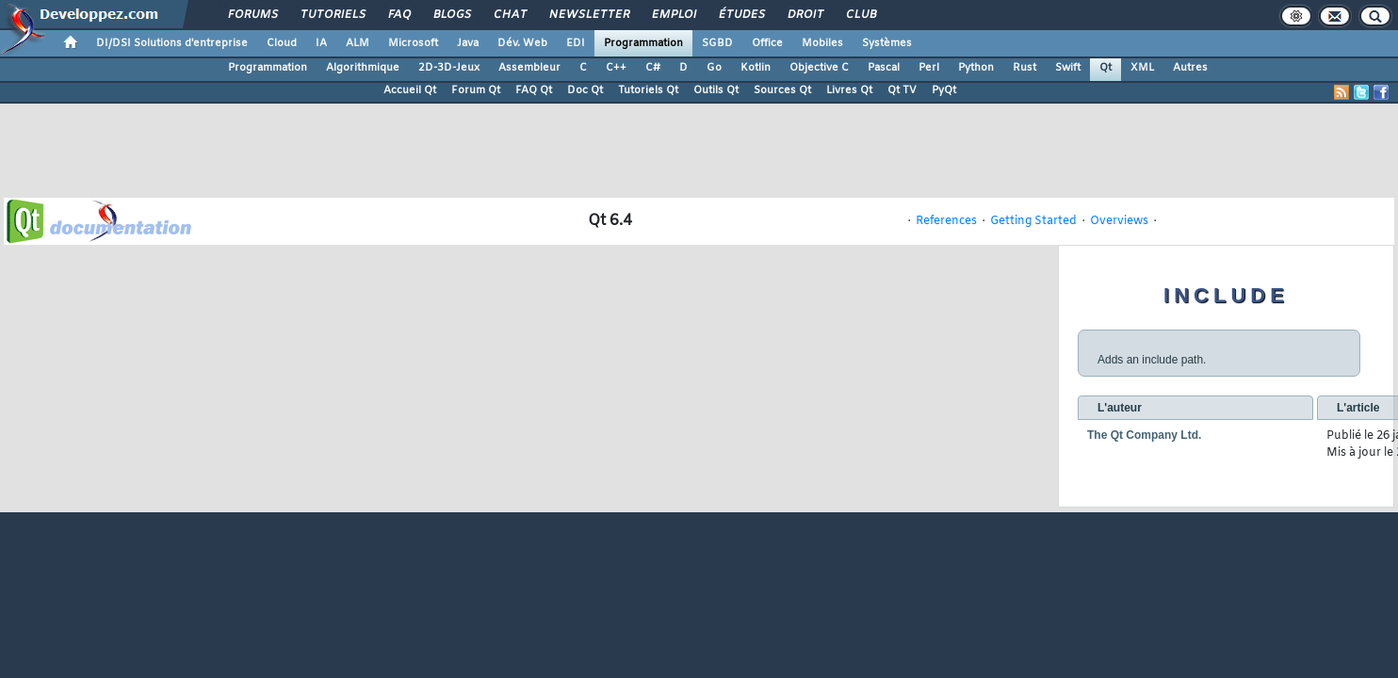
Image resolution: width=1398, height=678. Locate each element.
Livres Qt (849, 90)
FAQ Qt (533, 90)
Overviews (1119, 221)
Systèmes (887, 43)
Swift (1068, 67)
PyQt (944, 90)
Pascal (884, 67)
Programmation (643, 43)
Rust (1024, 67)
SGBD (717, 43)
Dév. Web (522, 43)
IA (321, 43)
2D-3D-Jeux (449, 67)
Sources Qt (782, 90)
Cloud (282, 43)
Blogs (451, 15)
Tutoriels (332, 15)
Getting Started (1033, 221)
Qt (1105, 67)
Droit (804, 15)
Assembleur (529, 67)
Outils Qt (716, 90)
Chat (509, 15)
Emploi (673, 15)
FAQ (398, 15)
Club (860, 15)
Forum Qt (475, 90)
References (946, 221)
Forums (252, 15)
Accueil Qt (409, 90)
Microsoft (413, 43)
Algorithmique (362, 67)
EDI (575, 43)
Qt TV (902, 90)
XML (1142, 67)
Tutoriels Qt (648, 90)
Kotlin (755, 67)
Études (741, 15)
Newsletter (588, 15)
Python (976, 67)
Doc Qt (585, 90)
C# (652, 67)
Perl (928, 67)
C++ (616, 67)
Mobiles (822, 43)
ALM (357, 43)
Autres (1190, 67)
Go (714, 67)
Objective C (819, 67)
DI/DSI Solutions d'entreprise (172, 43)
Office (767, 43)
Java (468, 43)
